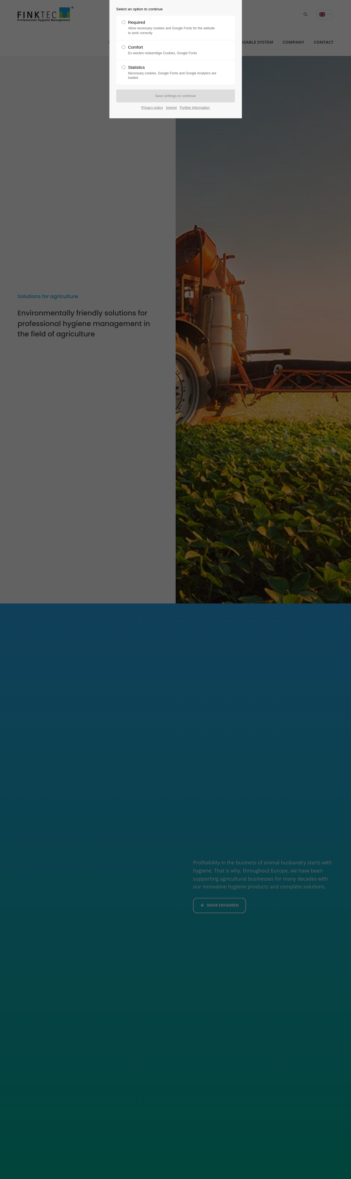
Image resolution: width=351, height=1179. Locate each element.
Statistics (173, 73)
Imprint (171, 107)
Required (173, 28)
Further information (195, 107)
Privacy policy (152, 107)
